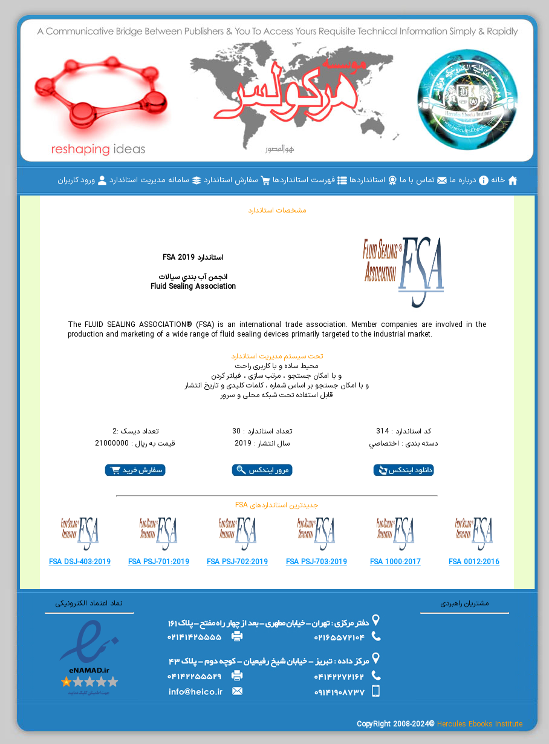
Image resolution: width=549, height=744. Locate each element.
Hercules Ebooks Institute (479, 724)
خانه (504, 180)
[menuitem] (504, 180)
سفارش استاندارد (237, 180)
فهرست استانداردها (310, 180)
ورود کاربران (82, 180)
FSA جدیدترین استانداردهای (277, 505)
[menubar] (287, 180)
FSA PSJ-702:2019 (237, 562)
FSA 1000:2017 (395, 562)
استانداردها (373, 180)
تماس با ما (423, 180)
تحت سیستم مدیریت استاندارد (277, 356)
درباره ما (469, 180)
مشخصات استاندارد (277, 210)
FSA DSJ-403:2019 (80, 562)
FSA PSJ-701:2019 (158, 562)
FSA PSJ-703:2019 (316, 562)
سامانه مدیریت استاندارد (155, 180)
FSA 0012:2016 (474, 562)
